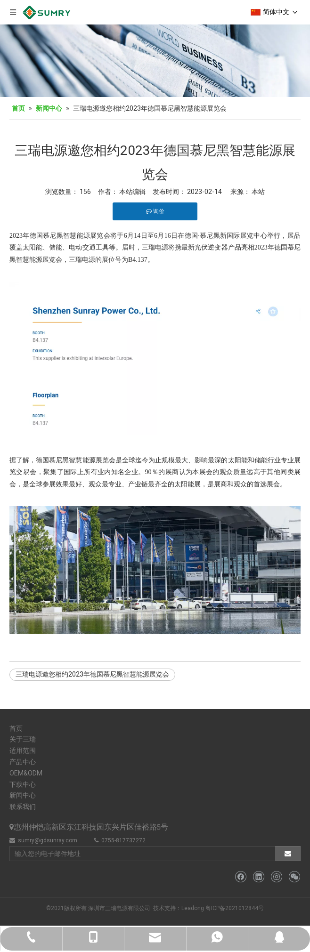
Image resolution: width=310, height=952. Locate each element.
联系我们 (22, 806)
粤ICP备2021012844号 (234, 908)
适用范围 (22, 750)
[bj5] (155, 60)
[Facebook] (240, 877)
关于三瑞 (22, 739)
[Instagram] (276, 877)
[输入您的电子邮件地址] (140, 854)
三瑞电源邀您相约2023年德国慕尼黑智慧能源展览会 (92, 674)
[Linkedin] (258, 877)
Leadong (192, 908)
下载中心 (22, 784)
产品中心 (22, 762)
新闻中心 (22, 795)
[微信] (294, 877)
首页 (16, 728)
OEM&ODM (25, 773)
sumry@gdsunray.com (47, 840)
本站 (258, 191)
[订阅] (288, 853)
